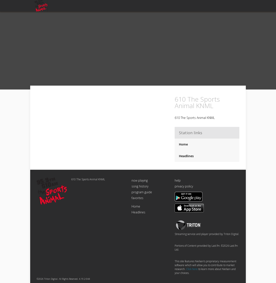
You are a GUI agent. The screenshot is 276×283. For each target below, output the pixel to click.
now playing (140, 180)
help (178, 180)
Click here (192, 269)
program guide (142, 192)
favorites (137, 198)
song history (140, 186)
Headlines (186, 156)
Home (183, 144)
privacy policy (184, 186)
